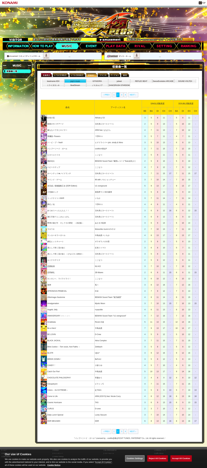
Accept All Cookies (181, 461)
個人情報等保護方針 (110, 450)
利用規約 (56, 450)
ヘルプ (4, 450)
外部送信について (160, 450)
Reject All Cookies (157, 461)
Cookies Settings (135, 461)
